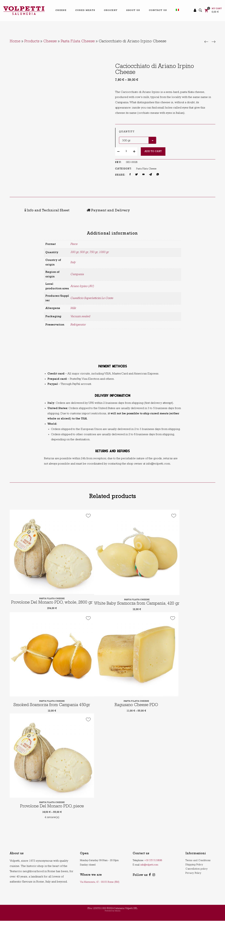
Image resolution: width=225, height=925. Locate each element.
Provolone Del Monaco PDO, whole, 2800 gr (52, 603)
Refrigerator (78, 324)
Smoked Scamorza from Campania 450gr (51, 709)
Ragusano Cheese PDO (136, 709)
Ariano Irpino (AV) (82, 285)
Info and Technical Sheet (34, 210)
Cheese (50, 42)
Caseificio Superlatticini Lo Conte (91, 297)
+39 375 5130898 (153, 865)
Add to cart (153, 151)
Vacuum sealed (80, 315)
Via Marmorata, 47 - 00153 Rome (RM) (99, 886)
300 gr (74, 251)
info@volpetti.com (149, 869)
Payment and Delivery (85, 210)
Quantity (126, 132)
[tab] (35, 210)
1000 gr (104, 251)
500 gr (84, 251)
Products (31, 42)
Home (15, 42)
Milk (73, 307)
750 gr (93, 251)
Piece (73, 243)
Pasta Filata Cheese (78, 42)
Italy (73, 261)
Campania (77, 273)
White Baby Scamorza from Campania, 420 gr (140, 608)
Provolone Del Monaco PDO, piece (52, 811)
